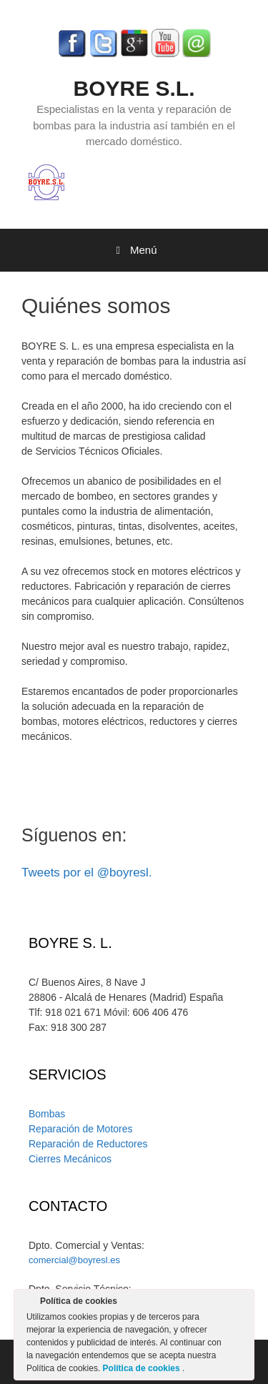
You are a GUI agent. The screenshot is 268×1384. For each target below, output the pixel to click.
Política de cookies (142, 1368)
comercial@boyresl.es (74, 1260)
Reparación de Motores (81, 1129)
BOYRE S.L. (133, 88)
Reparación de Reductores (88, 1144)
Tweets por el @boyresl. (86, 872)
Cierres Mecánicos (70, 1159)
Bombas (47, 1113)
